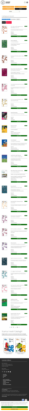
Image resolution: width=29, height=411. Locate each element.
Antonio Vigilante (14, 40)
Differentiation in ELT (15, 315)
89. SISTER (13, 202)
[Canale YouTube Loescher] (9, 372)
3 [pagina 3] (13, 327)
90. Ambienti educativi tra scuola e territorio (17, 85)
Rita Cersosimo (13, 242)
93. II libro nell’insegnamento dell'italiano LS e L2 (17, 27)
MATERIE (8, 19)
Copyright (4, 381)
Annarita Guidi (20, 170)
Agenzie (20, 8)
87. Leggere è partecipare (16, 271)
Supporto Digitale (8, 6)
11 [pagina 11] (17, 327)
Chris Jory (18, 313)
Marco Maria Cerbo (14, 170)
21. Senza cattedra (14, 42)
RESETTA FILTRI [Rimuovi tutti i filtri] (8, 22)
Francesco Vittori (20, 201)
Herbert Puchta (13, 313)
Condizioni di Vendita (6, 382)
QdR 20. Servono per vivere (16, 187)
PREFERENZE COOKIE (14, 409)
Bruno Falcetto (13, 186)
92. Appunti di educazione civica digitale (17, 56)
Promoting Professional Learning (17, 113)
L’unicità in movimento (15, 141)
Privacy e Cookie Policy (6, 379)
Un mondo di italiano (15, 172)
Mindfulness (13, 127)
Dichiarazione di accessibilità (7, 384)
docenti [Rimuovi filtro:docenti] (4, 22)
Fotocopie (4, 383)
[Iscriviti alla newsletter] (11, 372)
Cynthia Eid (13, 155)
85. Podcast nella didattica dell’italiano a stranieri (16, 216)
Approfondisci (19, 36)
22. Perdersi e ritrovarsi (15, 70)
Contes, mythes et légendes (16, 156)
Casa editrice (5, 374)
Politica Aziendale (4, 396)
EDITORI (18, 19)
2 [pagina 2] (11, 327)
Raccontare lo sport (15, 300)
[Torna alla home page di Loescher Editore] (5, 2)
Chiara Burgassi (13, 140)
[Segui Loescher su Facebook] (3, 372)
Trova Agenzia (5, 375)
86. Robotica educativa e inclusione (18, 244)
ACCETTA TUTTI (14, 407)
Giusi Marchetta (19, 68)
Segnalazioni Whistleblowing (7, 380)
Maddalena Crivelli (14, 299)
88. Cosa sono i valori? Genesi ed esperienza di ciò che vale (17, 286)
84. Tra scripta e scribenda (16, 229)
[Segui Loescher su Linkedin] (7, 372)
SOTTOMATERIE (13, 19)
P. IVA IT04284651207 (4, 389)
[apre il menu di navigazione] (27, 2)
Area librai (4, 376)
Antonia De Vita (13, 201)
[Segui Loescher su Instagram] (5, 372)
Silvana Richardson (14, 112)
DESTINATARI (4, 19)
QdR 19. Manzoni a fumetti (16, 258)
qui (8, 403)
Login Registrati (20, 6)
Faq (3, 377)
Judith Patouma (18, 155)
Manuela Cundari (14, 125)
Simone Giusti (13, 68)
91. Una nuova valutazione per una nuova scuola (17, 100)
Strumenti (8, 8)
